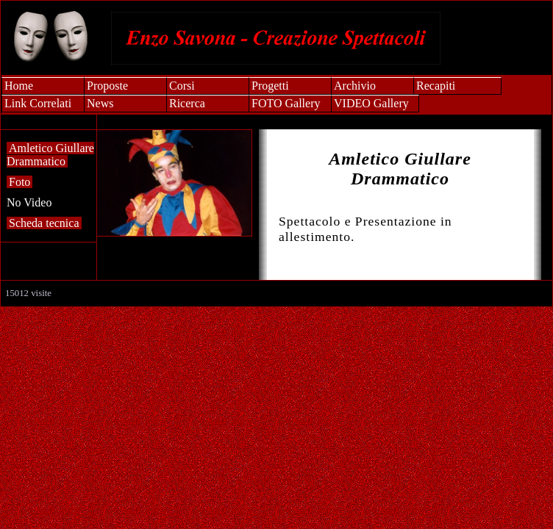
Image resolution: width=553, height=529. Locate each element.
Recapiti (435, 85)
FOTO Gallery (285, 103)
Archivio (355, 85)
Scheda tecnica (44, 223)
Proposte (107, 85)
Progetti (270, 85)
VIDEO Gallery (371, 103)
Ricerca (187, 103)
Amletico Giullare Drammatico (50, 155)
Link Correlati (37, 103)
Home (18, 85)
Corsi (182, 85)
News (100, 103)
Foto (19, 182)
